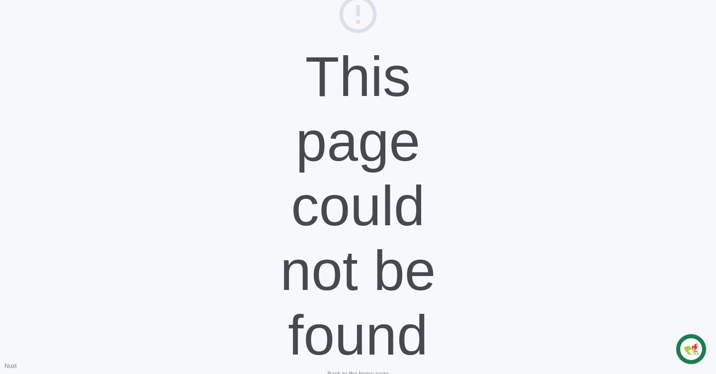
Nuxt (10, 366)
